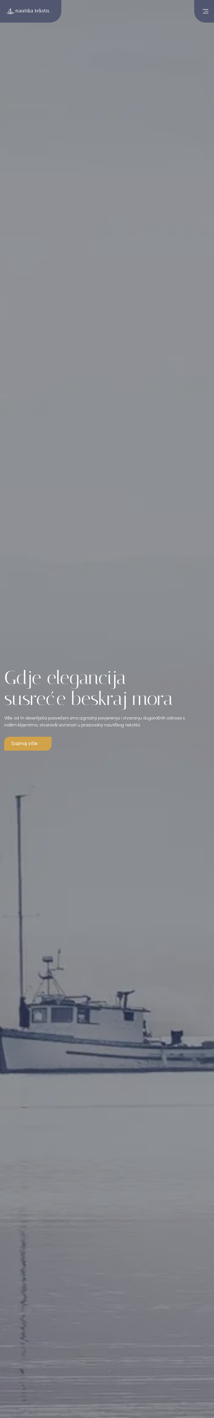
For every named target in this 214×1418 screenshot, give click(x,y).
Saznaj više (24, 743)
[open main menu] (204, 11)
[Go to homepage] (30, 11)
